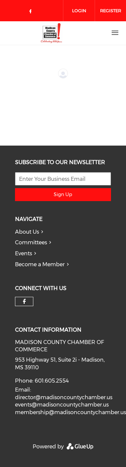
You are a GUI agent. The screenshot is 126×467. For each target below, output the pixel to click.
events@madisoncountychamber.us (62, 405)
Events (23, 253)
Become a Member (40, 264)
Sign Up (63, 194)
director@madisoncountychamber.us (63, 397)
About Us (27, 232)
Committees (31, 242)
